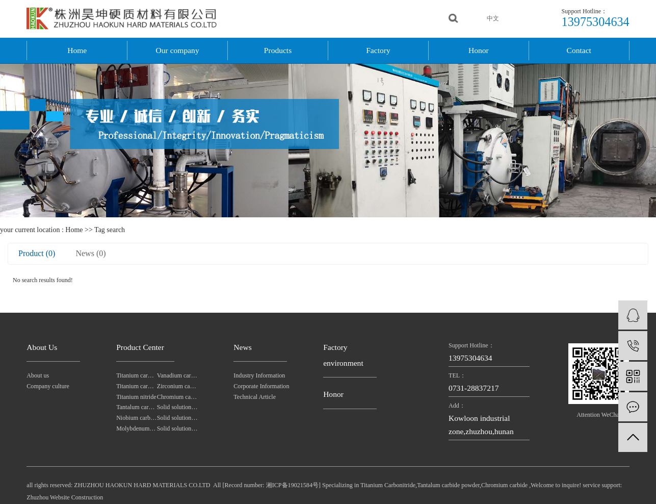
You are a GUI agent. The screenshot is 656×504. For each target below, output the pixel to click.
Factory (378, 50)
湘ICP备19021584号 (292, 485)
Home (77, 50)
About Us (42, 347)
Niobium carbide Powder (136, 417)
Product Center (140, 347)
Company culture (48, 386)
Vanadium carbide (177, 375)
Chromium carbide (177, 396)
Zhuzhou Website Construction (65, 497)
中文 (493, 18)
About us (38, 375)
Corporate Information (255, 386)
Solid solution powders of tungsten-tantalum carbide (177, 417)
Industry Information (255, 375)
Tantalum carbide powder (136, 407)
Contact (579, 50)
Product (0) (36, 253)
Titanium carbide (136, 386)
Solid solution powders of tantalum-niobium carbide (177, 407)
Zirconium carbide (177, 386)
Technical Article (254, 396)
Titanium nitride (136, 396)
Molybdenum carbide (136, 428)
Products (278, 50)
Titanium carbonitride (136, 375)
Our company (177, 50)
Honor (478, 50)
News (242, 347)
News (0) (90, 253)
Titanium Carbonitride (387, 485)
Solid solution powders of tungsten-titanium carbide (177, 428)
